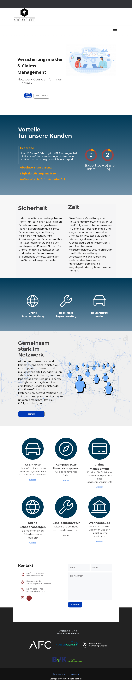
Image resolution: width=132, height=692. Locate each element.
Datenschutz (59, 674)
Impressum (73, 674)
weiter (32, 479)
